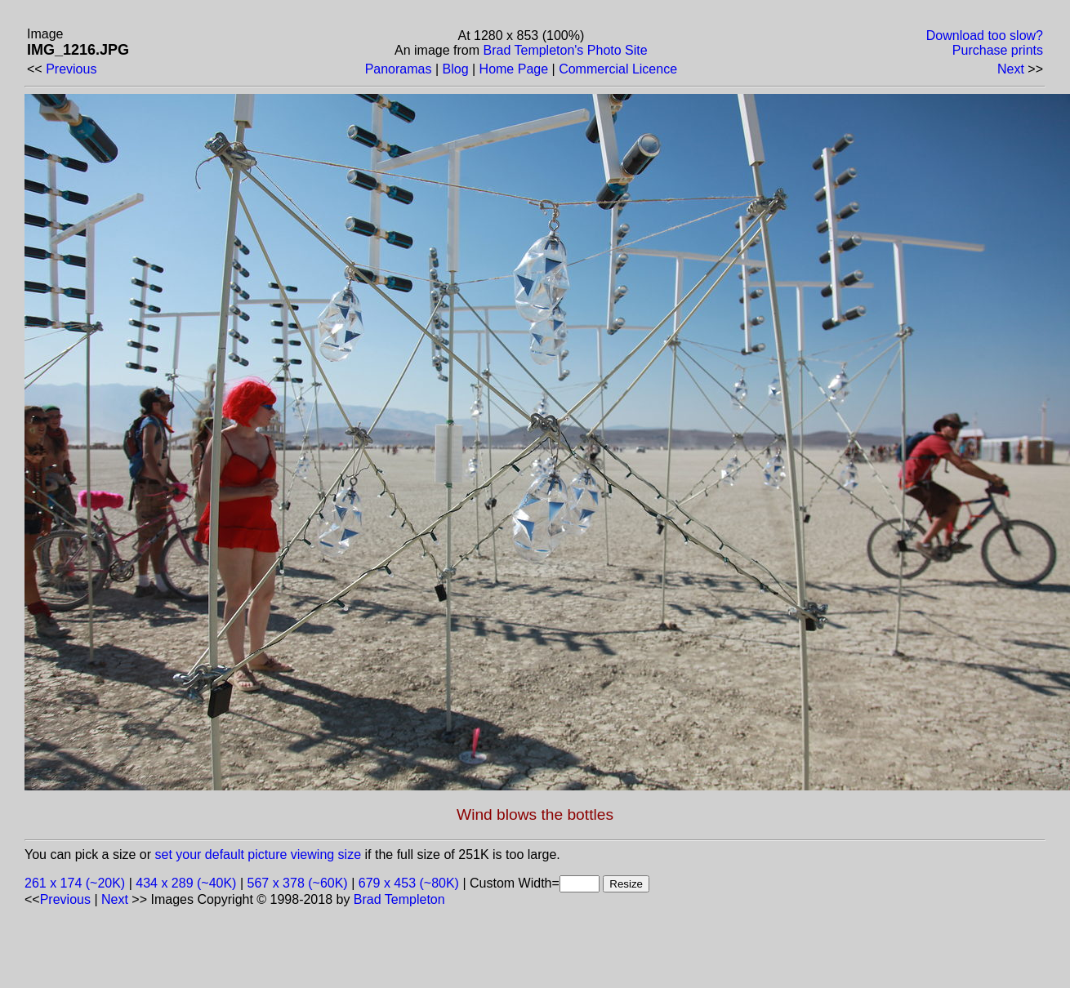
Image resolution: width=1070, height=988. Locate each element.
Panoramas (398, 69)
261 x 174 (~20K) (75, 883)
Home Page (514, 69)
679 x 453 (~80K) (409, 883)
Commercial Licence (618, 69)
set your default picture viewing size (258, 854)
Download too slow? (984, 35)
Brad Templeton (399, 899)
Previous (71, 69)
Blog (456, 69)
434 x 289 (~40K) (186, 883)
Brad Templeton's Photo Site (566, 50)
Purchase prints (997, 50)
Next (1010, 69)
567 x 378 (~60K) (297, 883)
